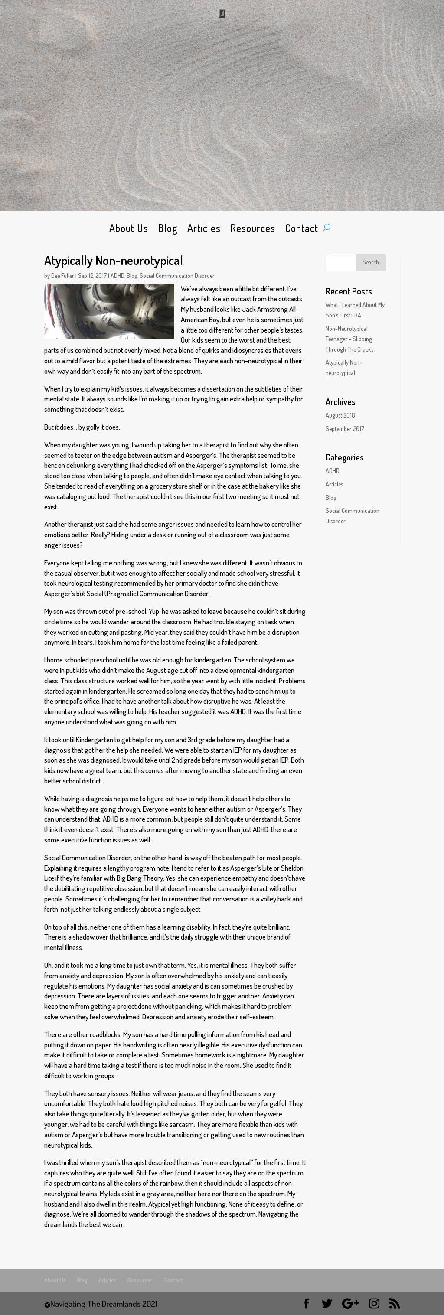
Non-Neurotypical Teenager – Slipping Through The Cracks (349, 339)
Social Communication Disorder (177, 275)
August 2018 (340, 415)
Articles (204, 230)
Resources (252, 230)
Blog (168, 230)
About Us (128, 230)
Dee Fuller (62, 275)
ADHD (117, 275)
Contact (301, 230)
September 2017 (345, 428)
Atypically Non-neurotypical (113, 260)
